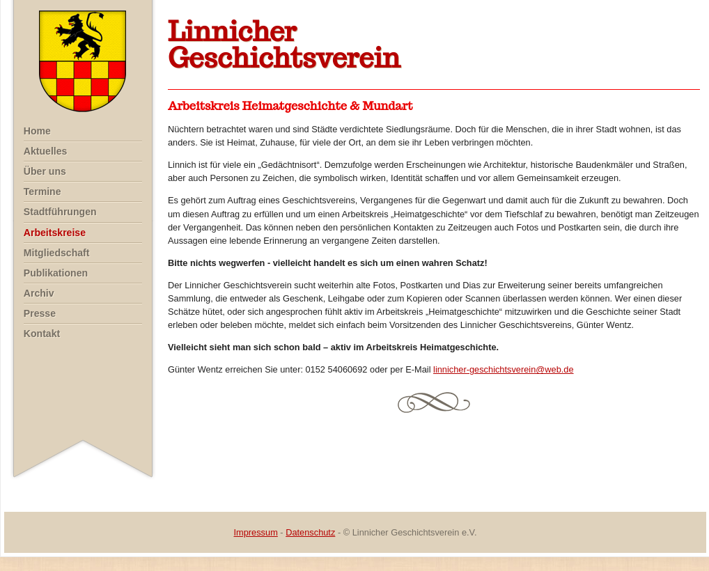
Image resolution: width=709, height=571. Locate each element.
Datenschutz (310, 532)
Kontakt (42, 333)
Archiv (39, 293)
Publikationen (56, 273)
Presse (40, 313)
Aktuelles (46, 151)
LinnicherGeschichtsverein (284, 44)
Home (37, 130)
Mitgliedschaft (57, 252)
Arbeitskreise (55, 232)
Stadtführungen (60, 211)
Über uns (45, 171)
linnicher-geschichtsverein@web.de (503, 369)
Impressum (256, 532)
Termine (42, 191)
